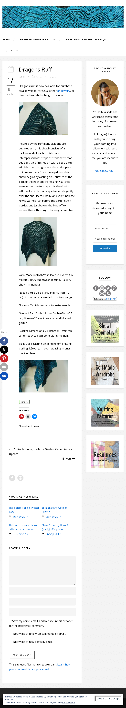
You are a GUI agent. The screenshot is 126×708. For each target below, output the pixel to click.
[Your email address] (105, 239)
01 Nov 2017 (20, 534)
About (15, 50)
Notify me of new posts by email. (33, 642)
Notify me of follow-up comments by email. (39, 634)
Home (6, 39)
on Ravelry (63, 91)
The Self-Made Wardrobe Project (86, 39)
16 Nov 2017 (20, 517)
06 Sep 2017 (53, 534)
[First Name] (105, 228)
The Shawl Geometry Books (37, 39)
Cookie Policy (68, 702)
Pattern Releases (46, 77)
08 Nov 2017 (53, 517)
